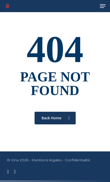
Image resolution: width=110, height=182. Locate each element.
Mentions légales (47, 160)
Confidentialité (77, 160)
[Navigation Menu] (102, 6)
